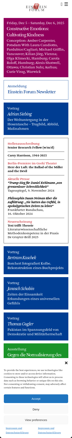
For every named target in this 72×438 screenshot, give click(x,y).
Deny (36, 409)
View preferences (36, 420)
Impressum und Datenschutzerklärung (17, 430)
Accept (36, 398)
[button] (66, 363)
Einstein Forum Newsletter (31, 92)
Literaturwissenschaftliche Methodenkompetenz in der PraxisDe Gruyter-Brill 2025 (33, 233)
